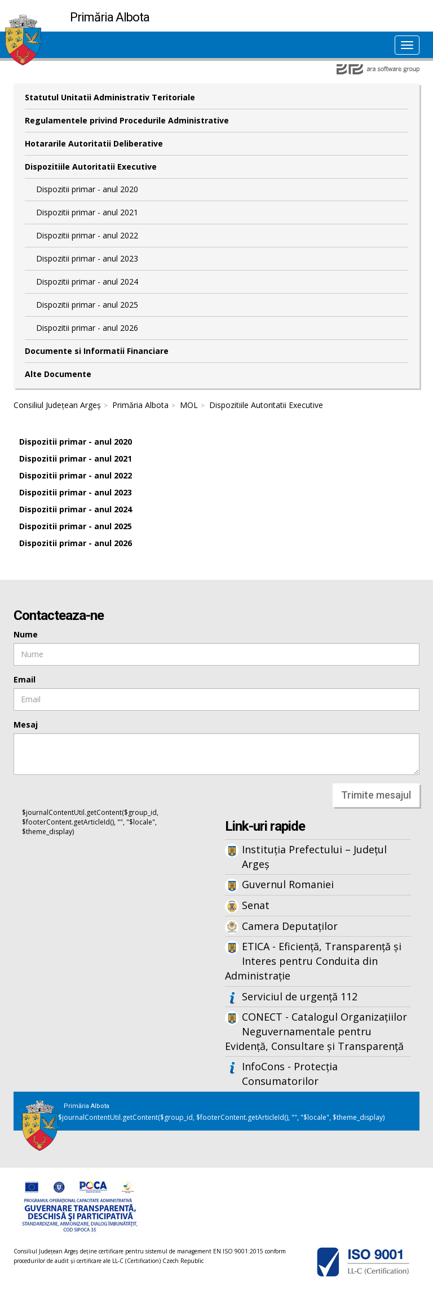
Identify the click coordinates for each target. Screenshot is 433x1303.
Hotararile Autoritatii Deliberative (94, 143)
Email (25, 679)
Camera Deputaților (290, 926)
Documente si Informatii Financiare (97, 350)
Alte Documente (58, 374)
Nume (26, 634)
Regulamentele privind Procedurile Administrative (127, 120)
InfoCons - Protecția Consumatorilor (290, 1074)
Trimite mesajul (376, 795)
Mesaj (26, 724)
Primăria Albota (140, 405)
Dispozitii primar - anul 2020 (87, 189)
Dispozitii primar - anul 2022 (87, 235)
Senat (255, 905)
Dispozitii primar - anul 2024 (87, 281)
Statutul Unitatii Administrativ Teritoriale (110, 97)
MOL (189, 405)
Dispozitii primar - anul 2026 (87, 327)
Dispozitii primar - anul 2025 (87, 304)
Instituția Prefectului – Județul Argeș (314, 857)
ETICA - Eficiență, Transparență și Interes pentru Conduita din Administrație (313, 960)
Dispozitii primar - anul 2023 (87, 258)
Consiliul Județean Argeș (57, 405)
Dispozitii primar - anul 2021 (87, 212)
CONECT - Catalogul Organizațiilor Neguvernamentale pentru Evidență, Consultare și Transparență (316, 1031)
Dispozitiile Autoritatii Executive (91, 166)
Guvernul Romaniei (288, 884)
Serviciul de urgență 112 (299, 996)
